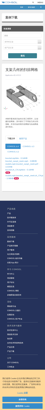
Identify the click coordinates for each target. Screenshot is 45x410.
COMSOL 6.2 (13, 151)
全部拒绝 (22, 399)
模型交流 (10, 286)
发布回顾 (10, 230)
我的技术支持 (12, 334)
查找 (23, 55)
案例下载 (11, 17)
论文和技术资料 (13, 254)
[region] (22, 390)
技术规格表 (11, 217)
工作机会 (10, 366)
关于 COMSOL (13, 362)
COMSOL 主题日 (14, 310)
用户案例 (10, 250)
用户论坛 (10, 282)
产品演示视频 (12, 245)
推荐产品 (23, 138)
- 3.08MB (21, 161)
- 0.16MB (16, 158)
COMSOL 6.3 (28, 146)
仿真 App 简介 (12, 262)
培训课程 (10, 278)
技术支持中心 (12, 330)
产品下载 (10, 351)
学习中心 (10, 274)
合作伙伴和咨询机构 (15, 343)
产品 (9, 213)
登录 (21, 7)
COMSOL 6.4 (13, 146)
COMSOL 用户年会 (14, 319)
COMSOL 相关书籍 (14, 258)
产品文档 (10, 347)
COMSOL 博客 (13, 290)
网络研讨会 (11, 306)
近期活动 (10, 314)
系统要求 (10, 226)
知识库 (9, 338)
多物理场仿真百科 (14, 295)
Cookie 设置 (22, 392)
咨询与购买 (31, 7)
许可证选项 (11, 221)
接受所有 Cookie (22, 406)
